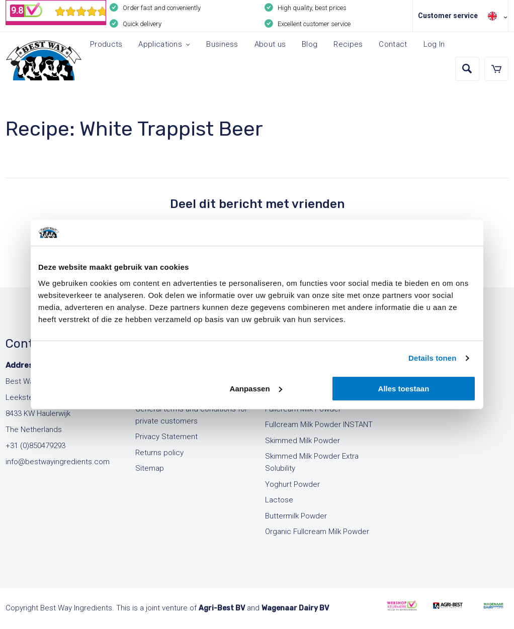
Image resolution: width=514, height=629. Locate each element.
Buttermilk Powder (296, 515)
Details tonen (432, 358)
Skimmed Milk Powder (302, 440)
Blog (309, 44)
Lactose (279, 499)
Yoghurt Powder (292, 484)
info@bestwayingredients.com (58, 461)
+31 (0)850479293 (35, 445)
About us (270, 44)
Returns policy (159, 452)
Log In (434, 44)
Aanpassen (256, 388)
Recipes (348, 44)
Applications (164, 44)
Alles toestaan (404, 388)
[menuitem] (495, 16)
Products (106, 44)
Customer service (448, 16)
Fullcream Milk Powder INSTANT (319, 424)
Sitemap (149, 468)
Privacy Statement (166, 436)
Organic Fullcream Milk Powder (317, 531)
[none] (495, 16)
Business (222, 44)
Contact (393, 44)
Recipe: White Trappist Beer (134, 129)
